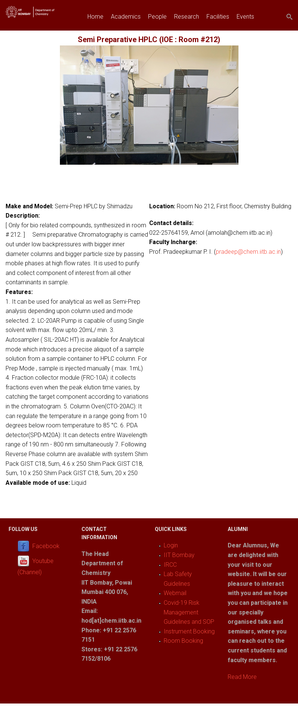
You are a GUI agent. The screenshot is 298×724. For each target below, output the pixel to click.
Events (245, 16)
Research (186, 16)
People (157, 16)
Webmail (175, 593)
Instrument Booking (189, 631)
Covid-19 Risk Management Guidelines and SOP (189, 612)
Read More (242, 676)
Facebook (46, 546)
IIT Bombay (179, 555)
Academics (126, 16)
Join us (96, 33)
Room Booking (183, 640)
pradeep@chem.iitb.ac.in (248, 251)
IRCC (170, 564)
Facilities (217, 16)
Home (95, 16)
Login (171, 545)
